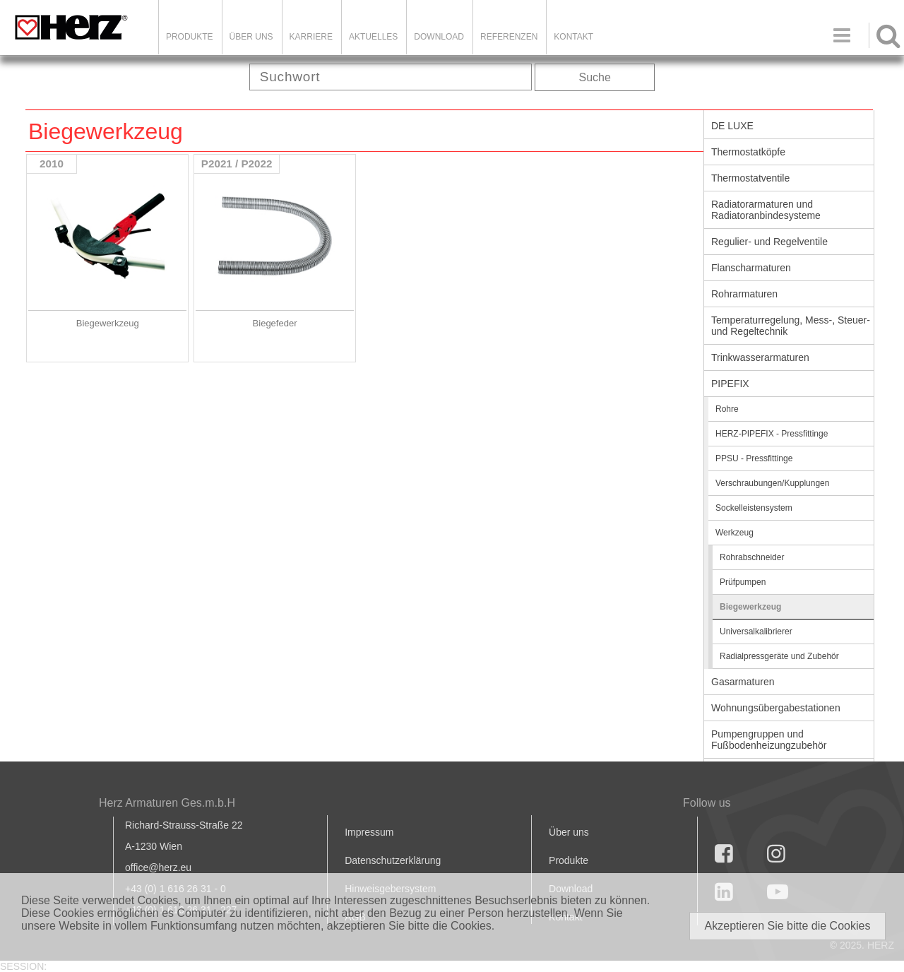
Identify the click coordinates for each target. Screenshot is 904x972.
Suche (595, 77)
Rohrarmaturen (744, 294)
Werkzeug (734, 533)
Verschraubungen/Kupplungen (772, 483)
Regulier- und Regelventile (769, 241)
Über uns (569, 832)
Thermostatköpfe (748, 152)
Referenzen (508, 37)
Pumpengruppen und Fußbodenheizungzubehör (768, 739)
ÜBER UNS (251, 37)
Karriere (311, 37)
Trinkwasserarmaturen (760, 357)
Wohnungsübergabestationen (775, 707)
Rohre (727, 409)
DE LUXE (732, 125)
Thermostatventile (750, 178)
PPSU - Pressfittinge (753, 458)
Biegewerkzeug (750, 607)
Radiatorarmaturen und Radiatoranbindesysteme (766, 209)
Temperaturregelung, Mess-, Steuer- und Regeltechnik (790, 325)
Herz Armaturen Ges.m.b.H (167, 803)
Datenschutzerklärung (393, 860)
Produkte (189, 37)
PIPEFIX (730, 383)
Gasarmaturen (742, 681)
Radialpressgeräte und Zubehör (779, 656)
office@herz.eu (158, 867)
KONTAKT (573, 37)
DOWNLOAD (439, 37)
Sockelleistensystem (753, 508)
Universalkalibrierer (756, 631)
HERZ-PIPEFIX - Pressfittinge (771, 434)
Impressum (369, 832)
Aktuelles (373, 37)
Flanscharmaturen (751, 267)
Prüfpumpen (743, 582)
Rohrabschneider (752, 557)
